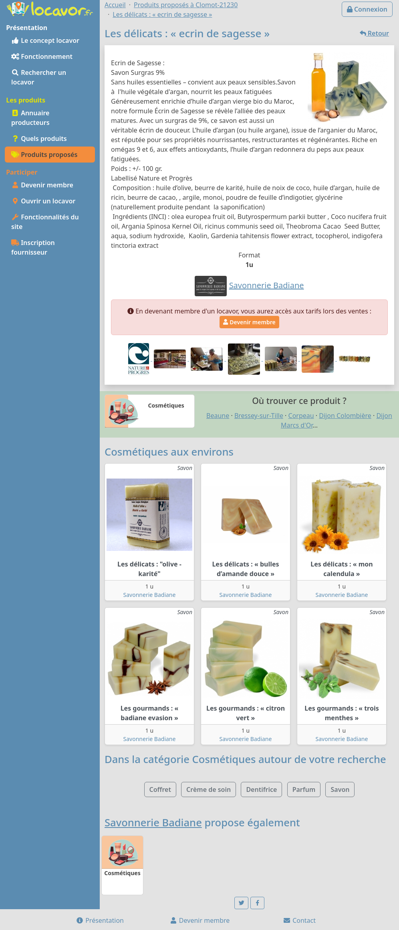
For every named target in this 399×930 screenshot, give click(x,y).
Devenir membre (42, 185)
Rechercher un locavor (38, 77)
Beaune (217, 415)
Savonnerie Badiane (149, 595)
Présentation (100, 920)
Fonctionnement (42, 56)
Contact (299, 920)
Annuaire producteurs (30, 117)
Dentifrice (261, 789)
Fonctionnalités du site (45, 222)
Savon (339, 789)
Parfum (304, 789)
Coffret (160, 789)
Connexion (367, 9)
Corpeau (301, 415)
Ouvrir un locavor (43, 201)
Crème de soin (208, 789)
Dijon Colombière (345, 415)
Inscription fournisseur (33, 247)
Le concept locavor (45, 40)
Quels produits (39, 138)
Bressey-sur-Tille (258, 415)
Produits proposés (44, 154)
